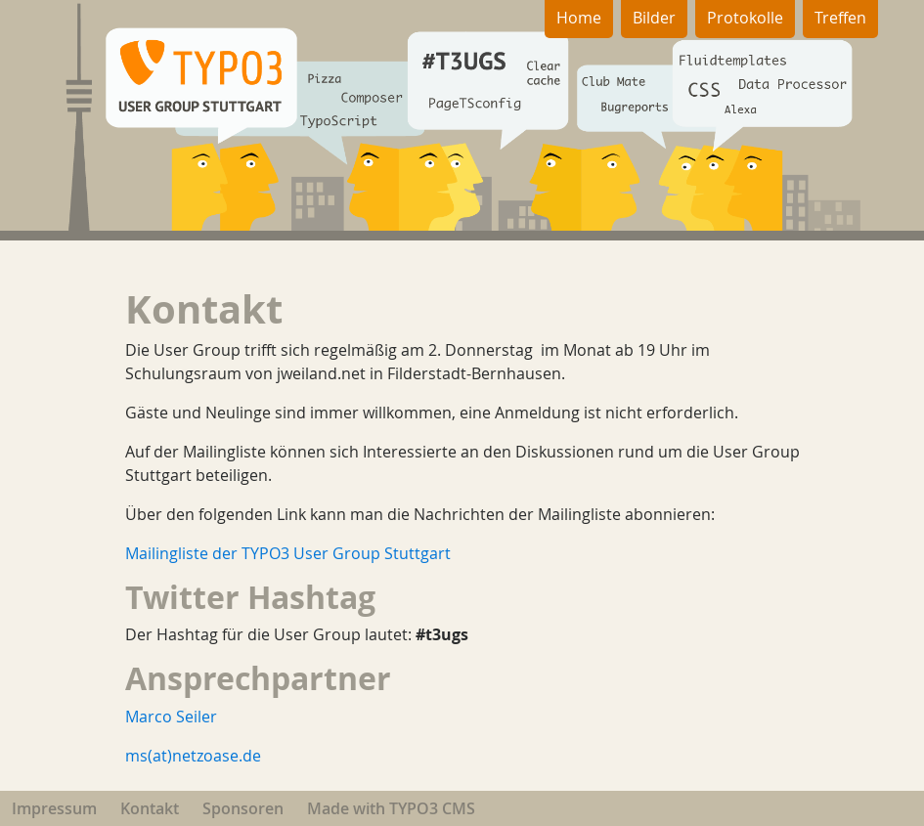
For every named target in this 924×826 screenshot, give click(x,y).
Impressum (54, 808)
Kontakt (149, 808)
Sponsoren (243, 808)
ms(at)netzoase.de (193, 755)
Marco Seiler (171, 716)
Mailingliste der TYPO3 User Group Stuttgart (288, 553)
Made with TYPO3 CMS (391, 808)
